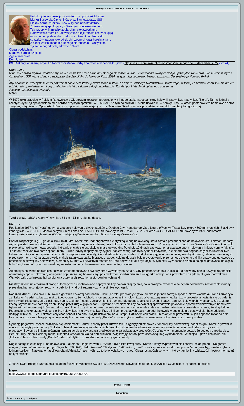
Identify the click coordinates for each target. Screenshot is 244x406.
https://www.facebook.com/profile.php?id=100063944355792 (48, 373)
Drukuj (117, 385)
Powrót (126, 385)
